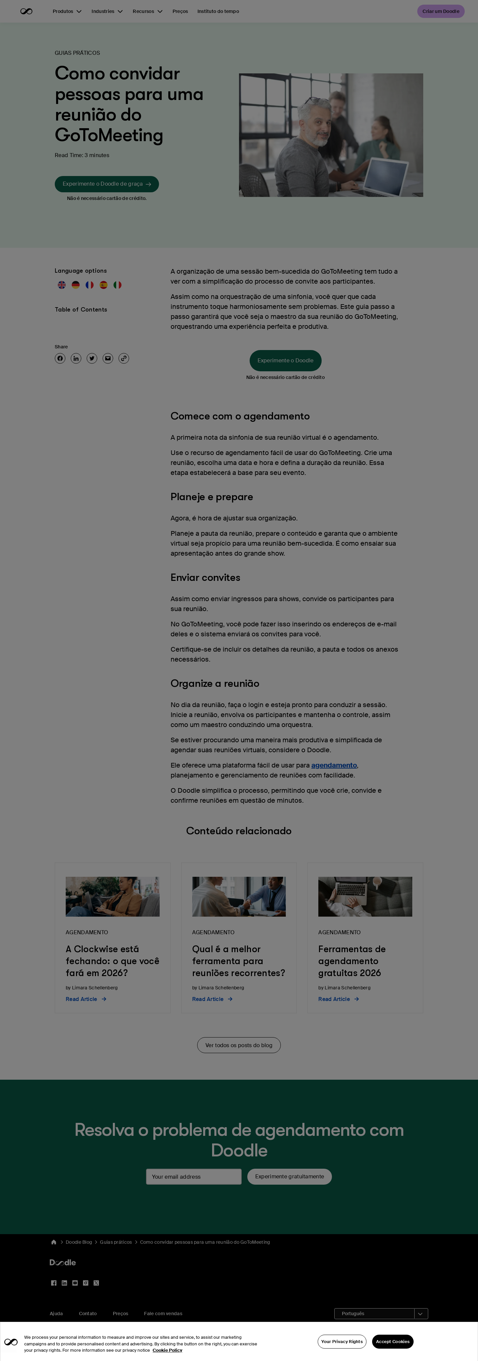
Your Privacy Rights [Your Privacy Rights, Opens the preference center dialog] (342, 1351)
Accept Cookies (393, 1351)
